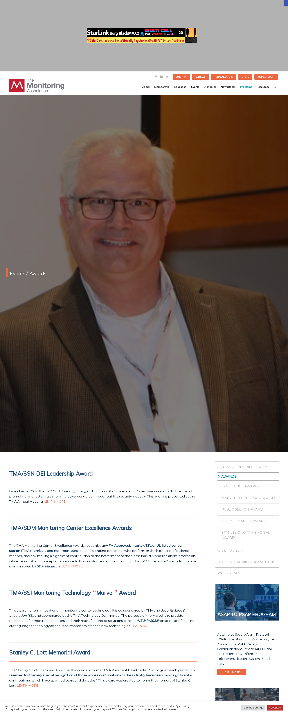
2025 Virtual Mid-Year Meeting (246, 562)
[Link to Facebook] (156, 77)
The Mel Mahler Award (244, 521)
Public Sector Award (242, 509)
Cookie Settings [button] (253, 707)
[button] (286, 3)
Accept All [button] (275, 707)
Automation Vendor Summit (244, 467)
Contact (200, 77)
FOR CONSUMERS (224, 77)
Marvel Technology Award (248, 498)
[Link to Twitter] (167, 77)
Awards (228, 477)
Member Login (266, 77)
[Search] (275, 87)
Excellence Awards (241, 486)
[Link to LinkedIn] (161, 77)
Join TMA (181, 77)
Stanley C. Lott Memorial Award (246, 535)
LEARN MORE (55, 501)
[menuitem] (181, 77)
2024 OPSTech (230, 551)
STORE (245, 77)
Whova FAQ (228, 573)
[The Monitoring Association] (36, 87)
